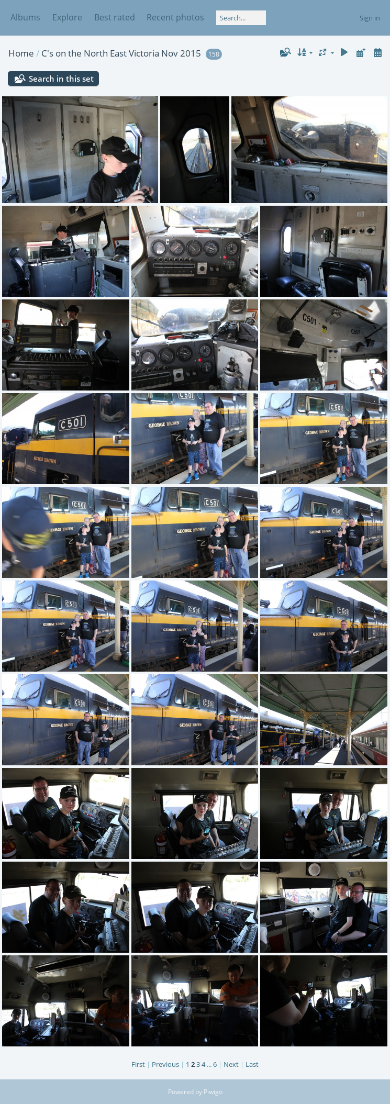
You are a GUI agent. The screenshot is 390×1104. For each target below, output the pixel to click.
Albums (25, 17)
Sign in (370, 18)
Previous (165, 1064)
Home (21, 53)
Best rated (114, 17)
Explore (67, 17)
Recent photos (175, 17)
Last (252, 1064)
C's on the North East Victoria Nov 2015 (121, 53)
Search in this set (61, 78)
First (138, 1064)
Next (231, 1064)
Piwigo (213, 1091)
